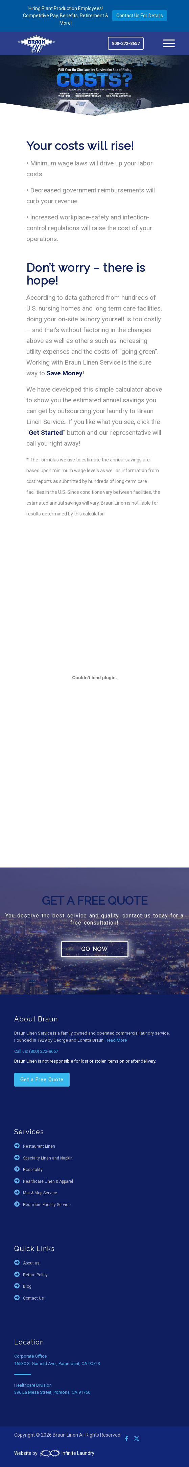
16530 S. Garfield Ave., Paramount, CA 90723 (57, 1363)
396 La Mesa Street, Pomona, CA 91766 (52, 1392)
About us (31, 1263)
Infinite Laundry (66, 1453)
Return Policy (35, 1275)
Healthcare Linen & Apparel (48, 1181)
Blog (27, 1286)
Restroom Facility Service (47, 1204)
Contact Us (33, 1298)
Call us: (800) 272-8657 (36, 1051)
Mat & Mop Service (40, 1193)
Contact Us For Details (139, 15)
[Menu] (165, 43)
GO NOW (94, 949)
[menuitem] (165, 43)
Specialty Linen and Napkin (48, 1158)
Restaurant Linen (39, 1146)
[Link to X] (137, 1438)
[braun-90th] (36, 43)
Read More (116, 1040)
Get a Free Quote (42, 1079)
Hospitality (33, 1169)
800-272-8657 (126, 43)
